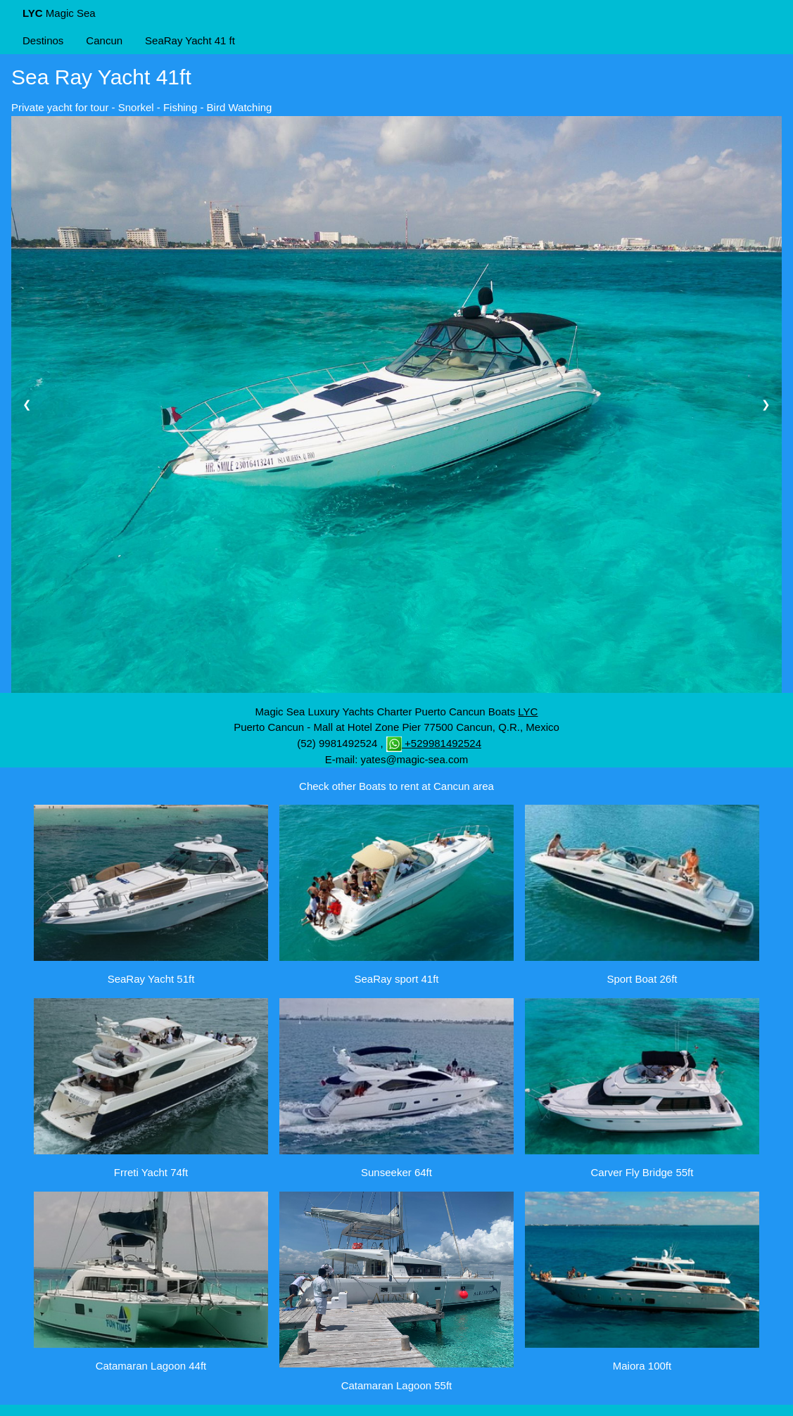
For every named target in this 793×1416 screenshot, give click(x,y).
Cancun (104, 40)
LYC (528, 711)
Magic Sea (59, 13)
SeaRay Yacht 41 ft (190, 40)
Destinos (43, 40)
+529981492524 (433, 743)
